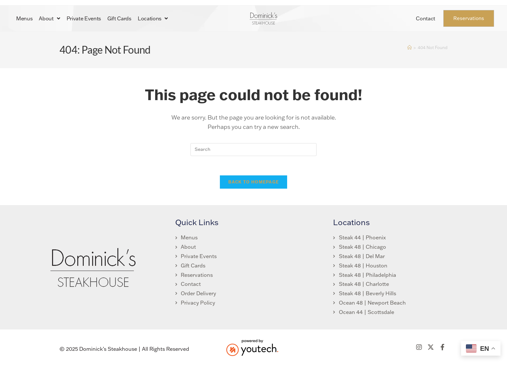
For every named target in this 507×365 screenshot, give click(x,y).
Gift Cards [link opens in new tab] (119, 18)
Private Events (84, 18)
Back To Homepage (253, 182)
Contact (425, 18)
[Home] (409, 47)
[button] (419, 347)
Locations (153, 18)
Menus (24, 18)
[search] (253, 149)
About (49, 18)
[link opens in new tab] (196, 266)
